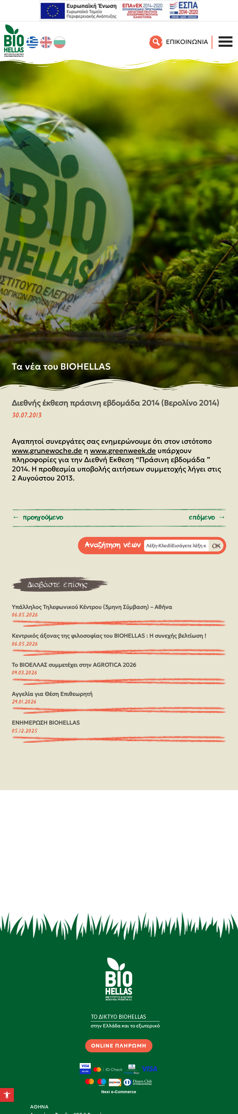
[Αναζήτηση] (156, 42)
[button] (7, 1095)
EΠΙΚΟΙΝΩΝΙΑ (187, 42)
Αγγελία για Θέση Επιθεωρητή (52, 693)
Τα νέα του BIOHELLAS (61, 366)
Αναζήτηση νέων (113, 545)
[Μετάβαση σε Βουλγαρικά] (59, 42)
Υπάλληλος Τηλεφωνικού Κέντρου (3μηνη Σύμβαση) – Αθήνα (92, 606)
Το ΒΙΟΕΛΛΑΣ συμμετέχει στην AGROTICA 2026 (74, 664)
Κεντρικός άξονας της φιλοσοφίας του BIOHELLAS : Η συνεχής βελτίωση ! (109, 635)
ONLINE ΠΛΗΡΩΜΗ (119, 1045)
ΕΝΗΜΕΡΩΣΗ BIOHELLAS (46, 722)
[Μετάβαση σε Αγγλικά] (46, 42)
